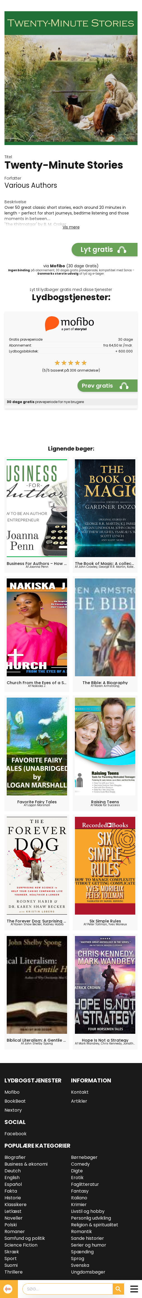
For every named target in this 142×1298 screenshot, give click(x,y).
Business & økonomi (26, 1164)
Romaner (14, 1231)
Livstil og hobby (88, 1211)
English (12, 1177)
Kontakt (80, 1092)
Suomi (11, 1265)
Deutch (12, 1171)
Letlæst (13, 1211)
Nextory (13, 1110)
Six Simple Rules (105, 921)
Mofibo (12, 1092)
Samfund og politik (24, 1238)
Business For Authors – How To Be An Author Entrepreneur (37, 564)
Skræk (11, 1252)
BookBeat (15, 1101)
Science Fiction (20, 1245)
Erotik (77, 1177)
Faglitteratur (85, 1184)
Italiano (79, 1198)
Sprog (77, 1258)
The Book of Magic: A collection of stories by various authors (105, 564)
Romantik (81, 1231)
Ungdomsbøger (88, 1272)
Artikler (79, 1101)
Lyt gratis (103, 249)
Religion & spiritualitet (94, 1225)
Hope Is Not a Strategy (105, 1040)
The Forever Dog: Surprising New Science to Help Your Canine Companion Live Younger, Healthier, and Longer (37, 921)
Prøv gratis (105, 386)
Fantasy (80, 1191)
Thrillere (13, 1272)
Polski (10, 1225)
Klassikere (15, 1204)
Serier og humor (88, 1245)
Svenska (80, 1265)
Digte (77, 1171)
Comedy (80, 1164)
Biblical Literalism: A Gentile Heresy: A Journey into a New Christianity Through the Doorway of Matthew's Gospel (37, 1040)
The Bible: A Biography (105, 683)
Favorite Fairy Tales (37, 802)
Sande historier (87, 1238)
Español (13, 1184)
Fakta (10, 1191)
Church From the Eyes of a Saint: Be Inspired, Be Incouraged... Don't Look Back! (37, 683)
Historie (12, 1198)
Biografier (15, 1157)
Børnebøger (84, 1157)
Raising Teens (105, 802)
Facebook (15, 1133)
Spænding (82, 1252)
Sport (10, 1258)
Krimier (79, 1204)
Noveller (13, 1218)
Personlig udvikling (91, 1218)
